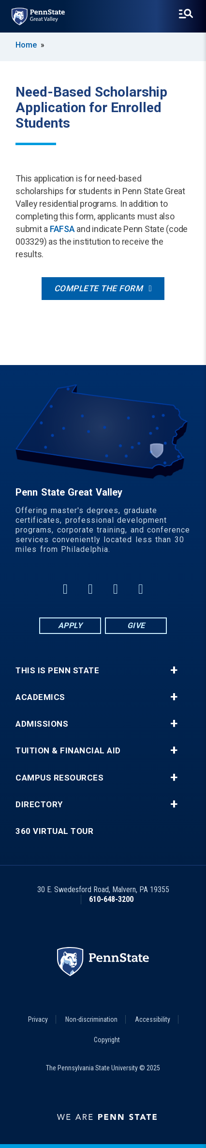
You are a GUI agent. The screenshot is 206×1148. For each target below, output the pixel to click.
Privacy (38, 1019)
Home (26, 45)
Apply (70, 625)
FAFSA (62, 229)
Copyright (107, 1040)
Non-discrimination (91, 1019)
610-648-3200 (111, 899)
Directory (39, 804)
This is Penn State (57, 670)
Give (136, 625)
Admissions (41, 724)
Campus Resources (59, 777)
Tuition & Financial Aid (68, 750)
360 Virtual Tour (54, 831)
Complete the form (98, 288)
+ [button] (173, 670)
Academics (40, 697)
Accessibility (152, 1019)
